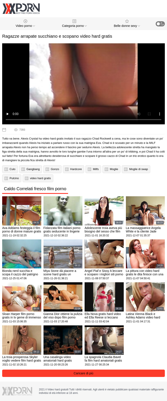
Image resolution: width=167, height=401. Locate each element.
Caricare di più (83, 373)
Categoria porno (74, 23)
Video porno (25, 23)
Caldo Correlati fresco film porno (35, 188)
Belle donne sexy (127, 23)
